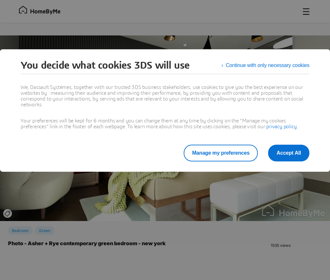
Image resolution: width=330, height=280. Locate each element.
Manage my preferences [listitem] (220, 153)
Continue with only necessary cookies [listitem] (267, 65)
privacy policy (281, 126)
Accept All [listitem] (289, 153)
